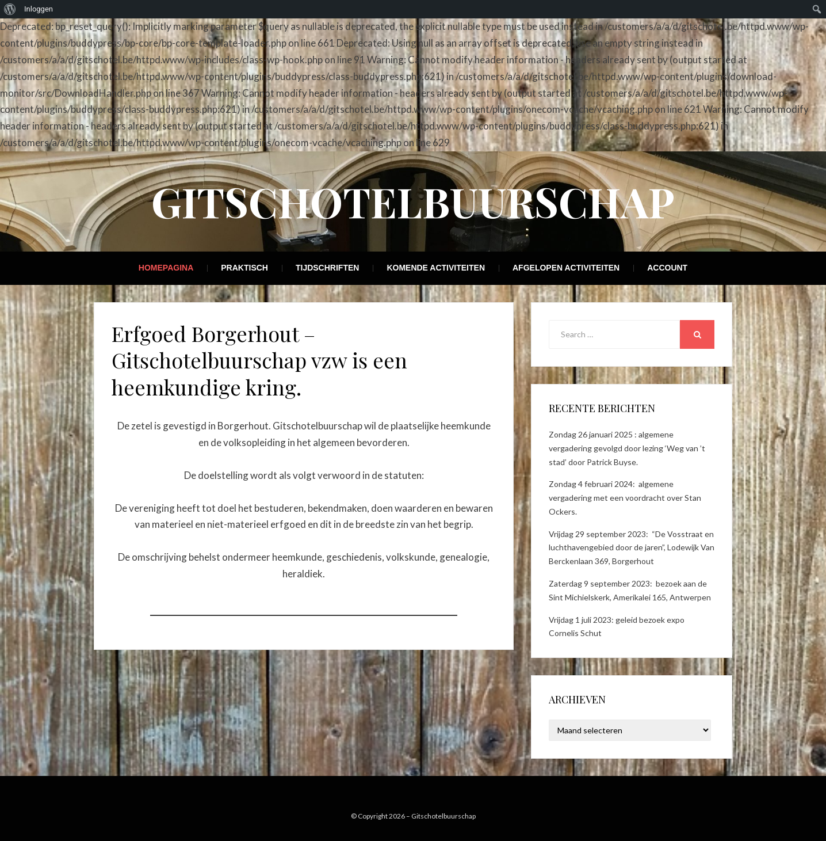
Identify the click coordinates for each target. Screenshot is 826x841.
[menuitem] (10, 9)
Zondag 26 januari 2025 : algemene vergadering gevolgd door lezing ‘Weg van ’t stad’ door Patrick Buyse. (627, 448)
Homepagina (166, 267)
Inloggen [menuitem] (38, 9)
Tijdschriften (327, 267)
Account (667, 267)
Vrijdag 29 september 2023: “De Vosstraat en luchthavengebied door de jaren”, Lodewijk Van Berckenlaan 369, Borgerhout (631, 547)
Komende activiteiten (436, 267)
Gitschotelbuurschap (413, 201)
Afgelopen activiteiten (566, 267)
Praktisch (244, 267)
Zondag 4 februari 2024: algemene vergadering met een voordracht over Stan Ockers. (625, 497)
